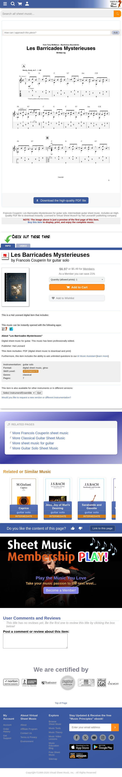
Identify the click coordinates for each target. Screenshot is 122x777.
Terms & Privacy (28, 737)
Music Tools (55, 728)
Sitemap (53, 759)
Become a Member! (61, 590)
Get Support (7, 736)
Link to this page (103, 528)
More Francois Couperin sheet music (40, 433)
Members (89, 268)
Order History (6, 730)
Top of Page (61, 703)
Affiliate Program (28, 729)
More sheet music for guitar (33, 443)
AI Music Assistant (86, 356)
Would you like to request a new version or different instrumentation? (36, 397)
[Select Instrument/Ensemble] (18, 392)
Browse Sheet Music (55, 722)
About (23, 725)
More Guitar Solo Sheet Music (35, 448)
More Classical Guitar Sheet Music (38, 438)
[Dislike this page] (80, 528)
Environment (26, 741)
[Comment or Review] (35, 640)
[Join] (115, 727)
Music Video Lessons (55, 737)
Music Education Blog (54, 745)
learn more (102, 356)
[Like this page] (73, 528)
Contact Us (26, 733)
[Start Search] (117, 13)
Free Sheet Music (54, 753)
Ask (116, 32)
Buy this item (35, 222)
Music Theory (55, 732)
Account (7, 725)
